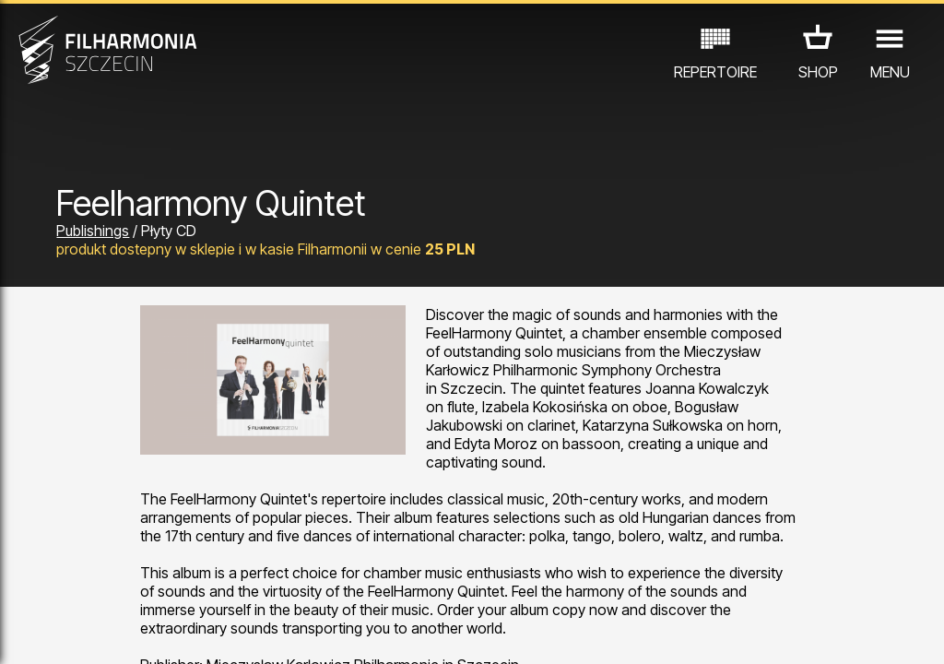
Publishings (92, 230)
